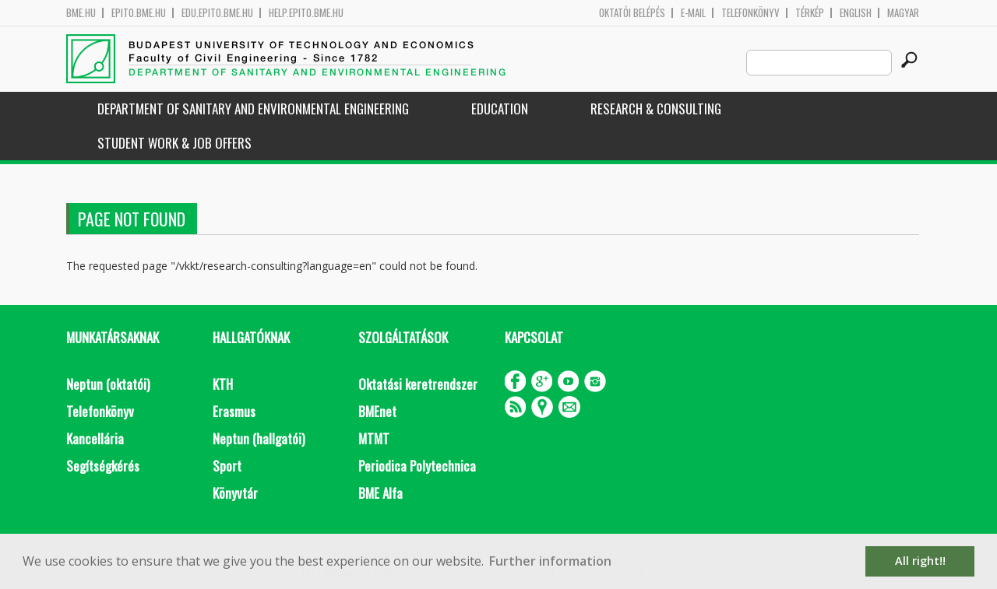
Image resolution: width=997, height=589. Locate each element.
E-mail (693, 13)
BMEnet (377, 411)
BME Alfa (380, 493)
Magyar (903, 13)
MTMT (373, 438)
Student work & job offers (174, 143)
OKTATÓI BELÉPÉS (632, 13)
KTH (223, 384)
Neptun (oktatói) (108, 384)
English (856, 13)
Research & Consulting (655, 108)
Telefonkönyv (750, 13)
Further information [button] (550, 561)
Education (499, 108)
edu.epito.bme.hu (217, 13)
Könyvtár (235, 493)
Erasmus (234, 411)
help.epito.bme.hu (306, 13)
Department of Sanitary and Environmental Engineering (253, 108)
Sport (227, 465)
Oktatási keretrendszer (417, 384)
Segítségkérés (102, 465)
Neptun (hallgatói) (259, 438)
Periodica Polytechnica (417, 465)
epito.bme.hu (138, 13)
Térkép (809, 13)
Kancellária (95, 438)
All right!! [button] (920, 560)
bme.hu (81, 13)
